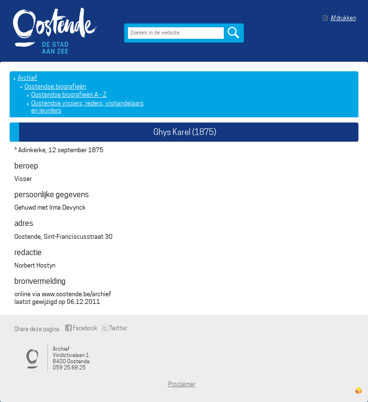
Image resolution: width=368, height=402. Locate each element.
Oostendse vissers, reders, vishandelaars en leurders (87, 107)
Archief (27, 77)
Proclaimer (182, 384)
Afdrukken (343, 18)
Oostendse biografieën (55, 86)
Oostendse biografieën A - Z (68, 94)
